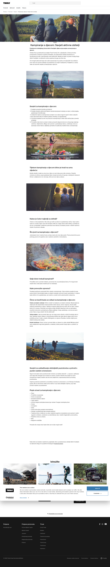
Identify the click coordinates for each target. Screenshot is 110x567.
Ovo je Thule (43, 527)
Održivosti (42, 533)
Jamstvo (24, 533)
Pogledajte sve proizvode (55, 514)
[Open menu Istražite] (19, 8)
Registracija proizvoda (27, 539)
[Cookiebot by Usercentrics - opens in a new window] (9, 564)
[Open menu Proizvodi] (6, 8)
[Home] (16, 3)
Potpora (24, 542)
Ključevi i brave (25, 530)
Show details (23, 564)
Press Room (43, 539)
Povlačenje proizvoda (27, 536)
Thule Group (43, 542)
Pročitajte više (44, 499)
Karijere (42, 530)
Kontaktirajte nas (7, 527)
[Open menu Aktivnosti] (13, 8)
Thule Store (43, 545)
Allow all (97, 554)
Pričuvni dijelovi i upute (27, 527)
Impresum (42, 548)
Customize (97, 559)
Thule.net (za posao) (45, 536)
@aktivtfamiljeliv (58, 443)
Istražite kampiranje (10, 494)
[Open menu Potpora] (25, 8)
